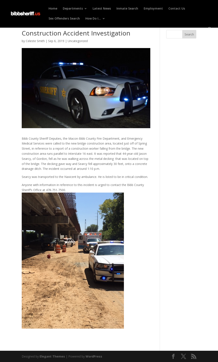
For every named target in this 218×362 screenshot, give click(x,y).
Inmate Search (127, 8)
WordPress (94, 356)
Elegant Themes (52, 356)
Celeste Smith (35, 41)
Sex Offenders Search (64, 18)
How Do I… (93, 18)
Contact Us (176, 8)
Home (53, 8)
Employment (153, 8)
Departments (73, 8)
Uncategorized (78, 41)
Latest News (102, 8)
